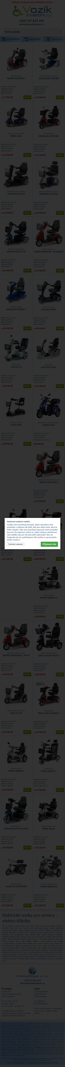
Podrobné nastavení (15, 544)
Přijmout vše (49, 544)
